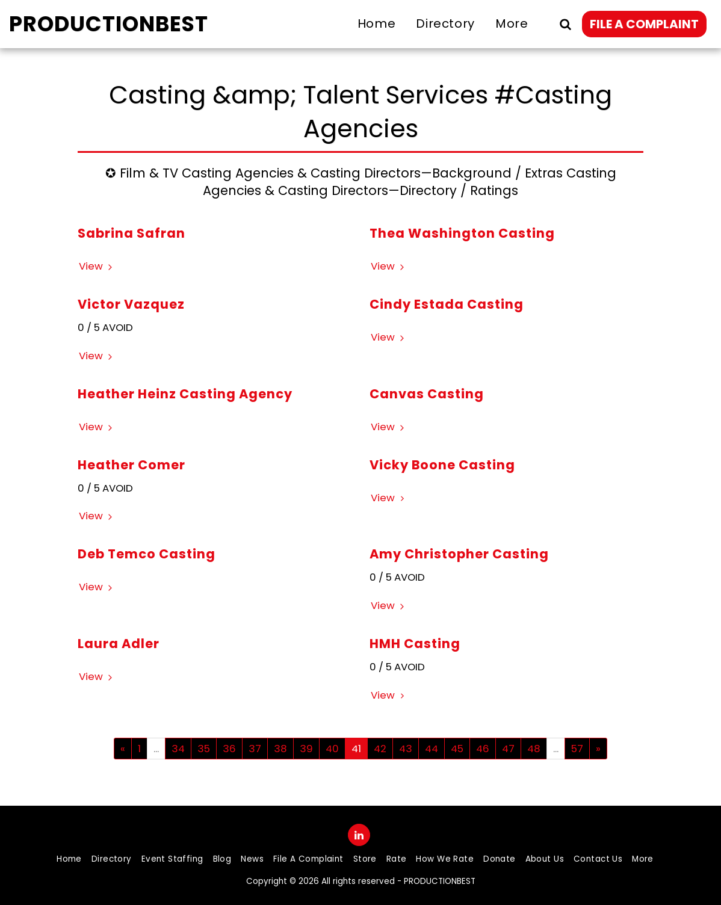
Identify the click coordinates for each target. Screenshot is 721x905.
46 (482, 748)
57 (577, 748)
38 (280, 748)
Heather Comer (131, 465)
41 (356, 748)
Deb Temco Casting (146, 554)
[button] (565, 23)
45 (457, 748)
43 (405, 748)
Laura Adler (118, 643)
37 (255, 748)
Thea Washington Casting (462, 233)
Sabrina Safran (131, 233)
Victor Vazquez (131, 304)
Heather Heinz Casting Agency (185, 394)
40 (332, 748)
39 (306, 748)
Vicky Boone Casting (442, 465)
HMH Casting (415, 643)
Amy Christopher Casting (459, 554)
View (97, 266)
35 (203, 748)
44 (431, 748)
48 (533, 748)
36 (229, 748)
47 (508, 748)
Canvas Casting (427, 394)
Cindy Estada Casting (447, 304)
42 (380, 748)
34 (178, 748)
